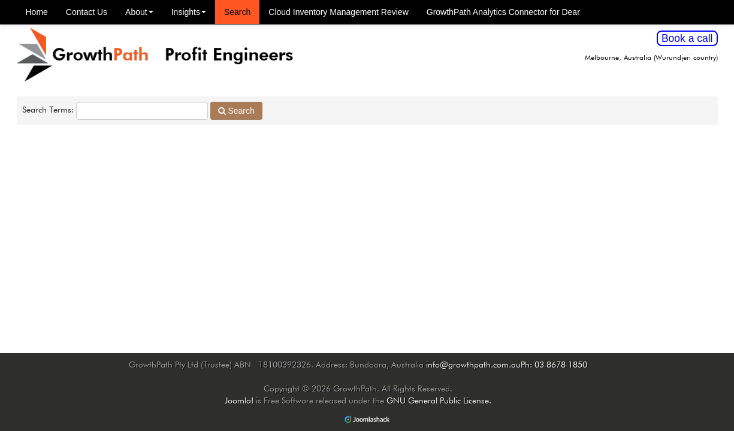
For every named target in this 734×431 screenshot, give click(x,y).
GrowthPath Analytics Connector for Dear (503, 12)
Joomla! (239, 401)
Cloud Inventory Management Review (338, 12)
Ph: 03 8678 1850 (554, 365)
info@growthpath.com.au (473, 365)
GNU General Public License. (438, 401)
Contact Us (86, 12)
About (139, 12)
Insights (188, 12)
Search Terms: (48, 110)
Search (237, 12)
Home (37, 12)
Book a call (687, 38)
